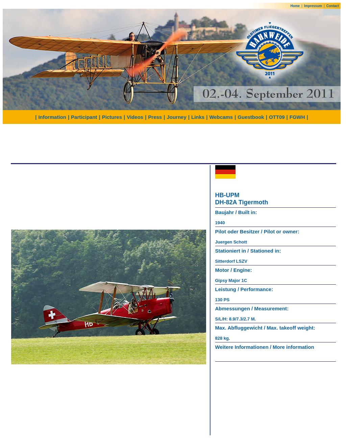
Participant (84, 117)
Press (155, 117)
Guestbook (251, 117)
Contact (332, 6)
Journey (176, 117)
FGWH (297, 117)
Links (197, 117)
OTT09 (277, 117)
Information (52, 117)
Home (295, 6)
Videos (135, 117)
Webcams (221, 117)
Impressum (313, 6)
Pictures (112, 117)
